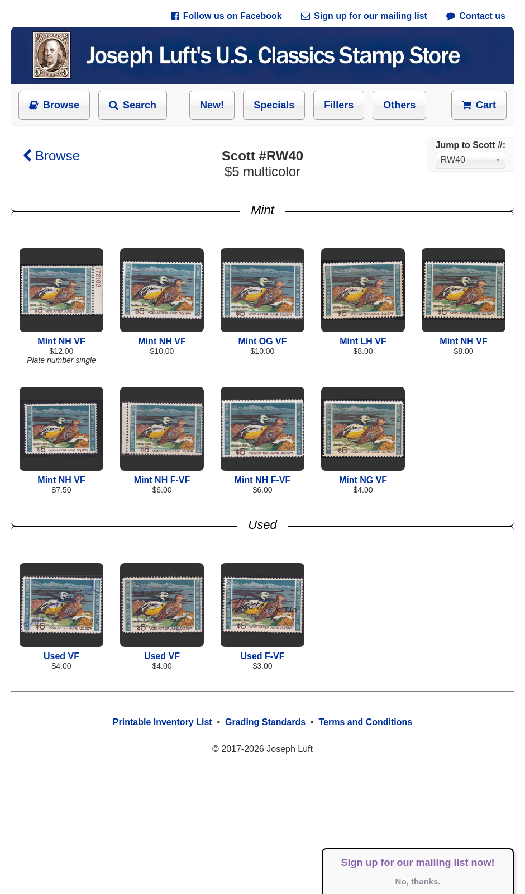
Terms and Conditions (365, 722)
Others (399, 105)
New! (212, 105)
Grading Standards (265, 722)
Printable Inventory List (162, 722)
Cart (479, 105)
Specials (274, 105)
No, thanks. (418, 881)
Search (132, 105)
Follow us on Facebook (226, 16)
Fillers (339, 105)
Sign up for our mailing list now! (418, 862)
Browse (54, 105)
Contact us (475, 16)
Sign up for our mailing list (364, 16)
